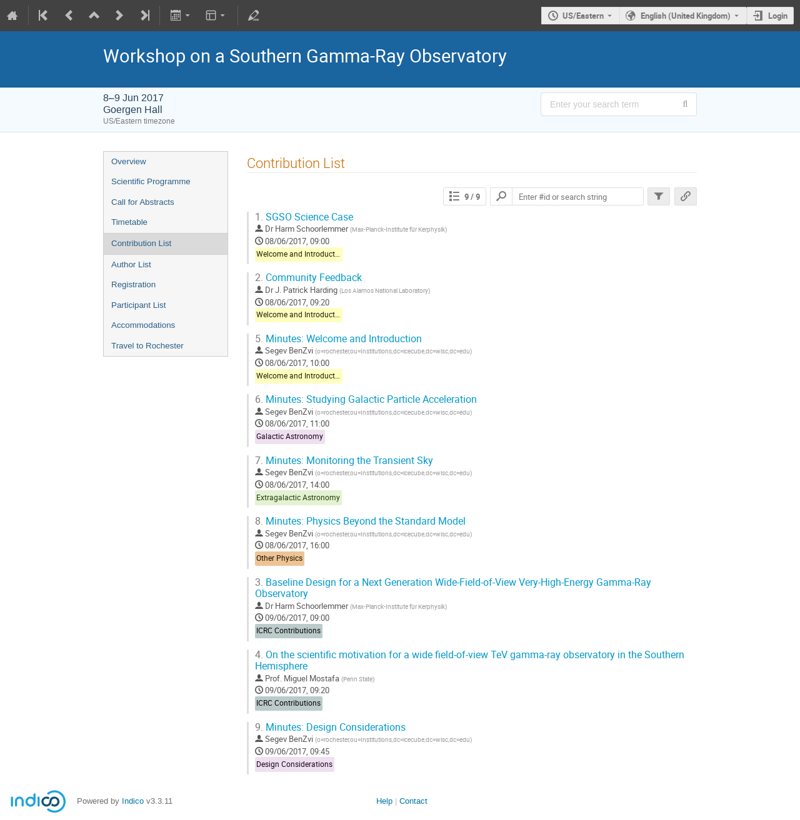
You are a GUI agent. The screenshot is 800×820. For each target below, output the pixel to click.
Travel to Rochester (147, 345)
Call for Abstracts (142, 202)
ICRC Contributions (288, 630)
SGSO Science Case (304, 217)
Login (778, 15)
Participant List (138, 305)
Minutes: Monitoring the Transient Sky (344, 460)
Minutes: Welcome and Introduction (338, 338)
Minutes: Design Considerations (330, 727)
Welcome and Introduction (301, 254)
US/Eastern (583, 15)
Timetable (129, 222)
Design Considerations (294, 764)
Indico (133, 801)
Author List (131, 264)
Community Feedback (308, 277)
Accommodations (143, 325)
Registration (133, 284)
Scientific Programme (151, 181)
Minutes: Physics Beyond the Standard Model (360, 521)
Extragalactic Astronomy (298, 497)
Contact (413, 801)
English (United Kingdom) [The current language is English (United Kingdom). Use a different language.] (686, 15)
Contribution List (141, 243)
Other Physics (279, 558)
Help (384, 801)
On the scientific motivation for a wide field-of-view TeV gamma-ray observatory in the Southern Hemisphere (469, 660)
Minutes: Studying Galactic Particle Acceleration (366, 399)
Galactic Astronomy (289, 436)
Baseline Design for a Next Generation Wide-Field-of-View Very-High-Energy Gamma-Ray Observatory (453, 588)
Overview (128, 161)
